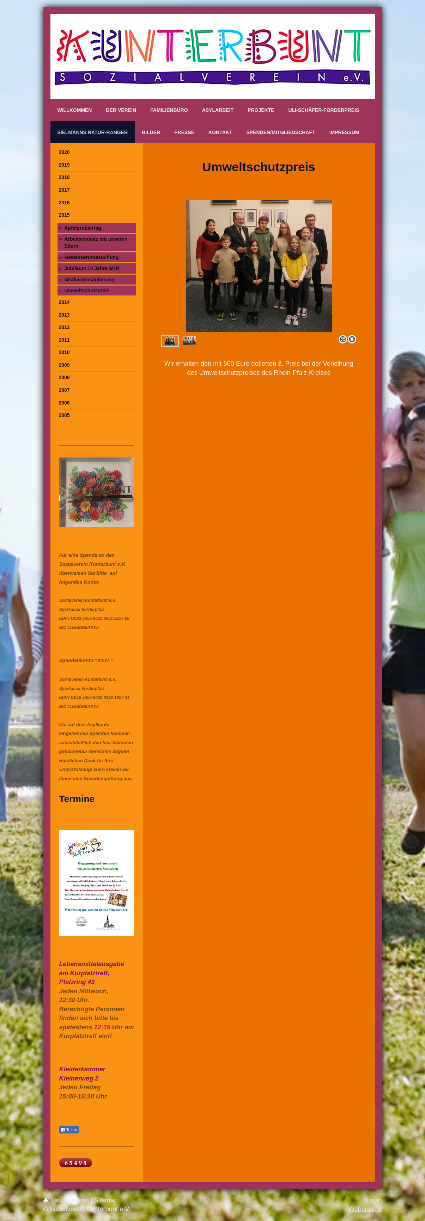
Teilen (69, 1129)
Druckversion (67, 1200)
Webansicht (365, 1209)
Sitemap (106, 1200)
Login (374, 1200)
